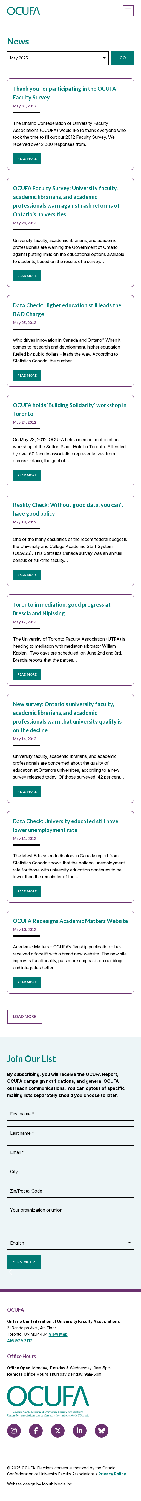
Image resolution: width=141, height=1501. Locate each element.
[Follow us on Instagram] (14, 1431)
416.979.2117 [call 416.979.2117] (19, 1340)
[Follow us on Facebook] (36, 1431)
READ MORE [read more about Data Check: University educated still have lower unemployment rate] (27, 891)
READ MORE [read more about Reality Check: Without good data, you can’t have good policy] (27, 575)
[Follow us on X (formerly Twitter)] (58, 1431)
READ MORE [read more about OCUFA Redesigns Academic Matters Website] (27, 982)
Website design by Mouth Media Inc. (40, 1484)
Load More (24, 1016)
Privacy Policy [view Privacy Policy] (112, 1474)
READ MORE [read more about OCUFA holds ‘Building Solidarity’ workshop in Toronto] (27, 475)
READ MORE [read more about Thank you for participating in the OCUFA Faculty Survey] (27, 158)
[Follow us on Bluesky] (101, 1431)
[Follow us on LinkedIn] (80, 1431)
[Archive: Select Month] (58, 58)
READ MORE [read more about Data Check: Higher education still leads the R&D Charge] (27, 375)
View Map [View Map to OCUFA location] (58, 1334)
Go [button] (123, 57)
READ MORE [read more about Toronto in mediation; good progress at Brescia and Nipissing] (27, 674)
